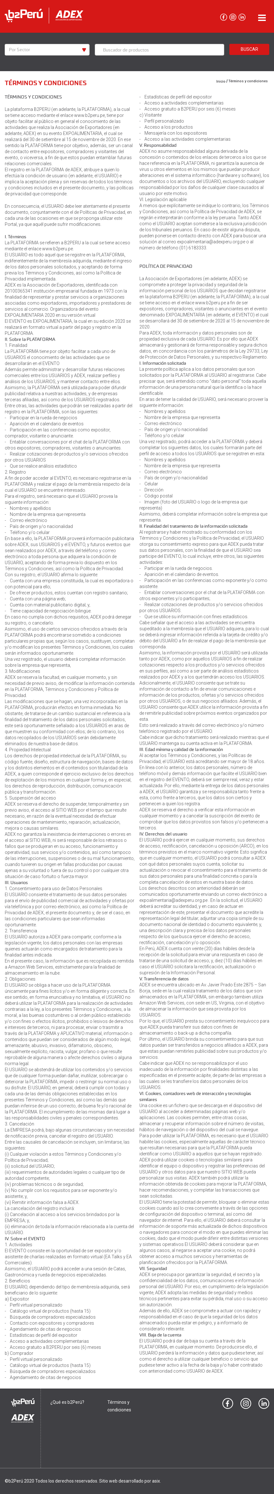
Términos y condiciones (248, 81)
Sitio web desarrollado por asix (129, 1481)
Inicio (221, 81)
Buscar (249, 49)
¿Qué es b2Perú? (67, 1402)
